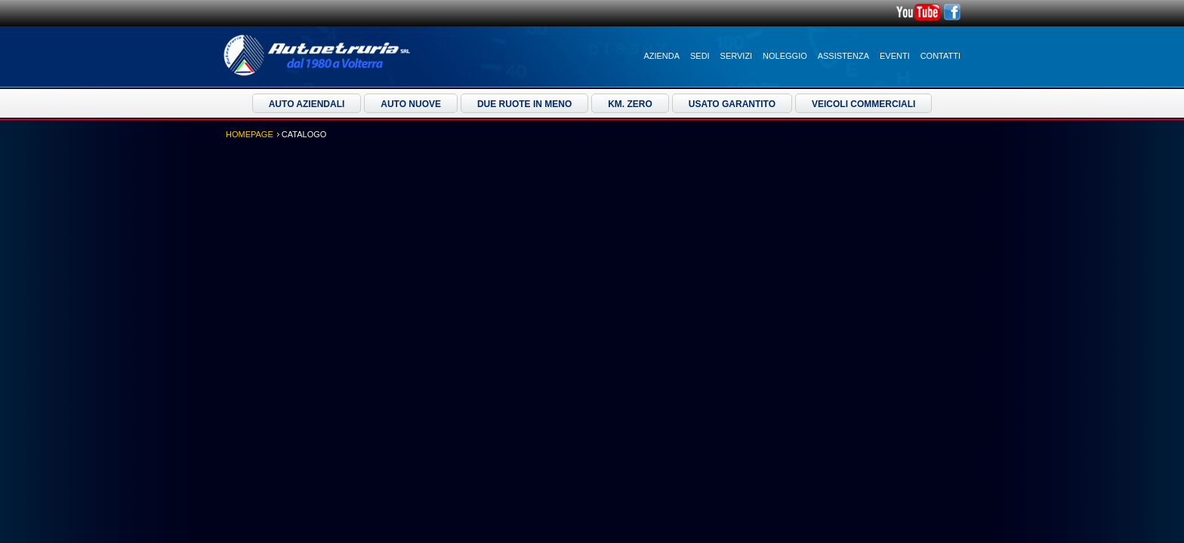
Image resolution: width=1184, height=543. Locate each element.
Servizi (736, 55)
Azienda (661, 55)
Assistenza (843, 55)
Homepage (249, 134)
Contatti (940, 55)
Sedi (700, 55)
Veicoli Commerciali (863, 104)
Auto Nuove (411, 104)
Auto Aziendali (307, 104)
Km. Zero (630, 104)
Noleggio (785, 55)
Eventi (895, 55)
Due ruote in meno (524, 104)
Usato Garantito (732, 104)
